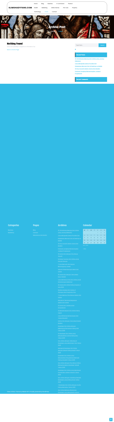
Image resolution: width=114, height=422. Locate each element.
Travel (46, 10)
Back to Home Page (13, 50)
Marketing (44, 5)
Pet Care (65, 5)
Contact (54, 10)
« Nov (84, 377)
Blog (34, 358)
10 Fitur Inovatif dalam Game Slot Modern (91, 69)
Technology (37, 10)
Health (36, 5)
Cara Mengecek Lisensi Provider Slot (90, 63)
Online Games (55, 5)
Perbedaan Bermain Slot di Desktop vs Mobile (92, 66)
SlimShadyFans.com (20, 5)
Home (53, 31)
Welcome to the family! (40, 363)
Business (10, 358)
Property (74, 5)
